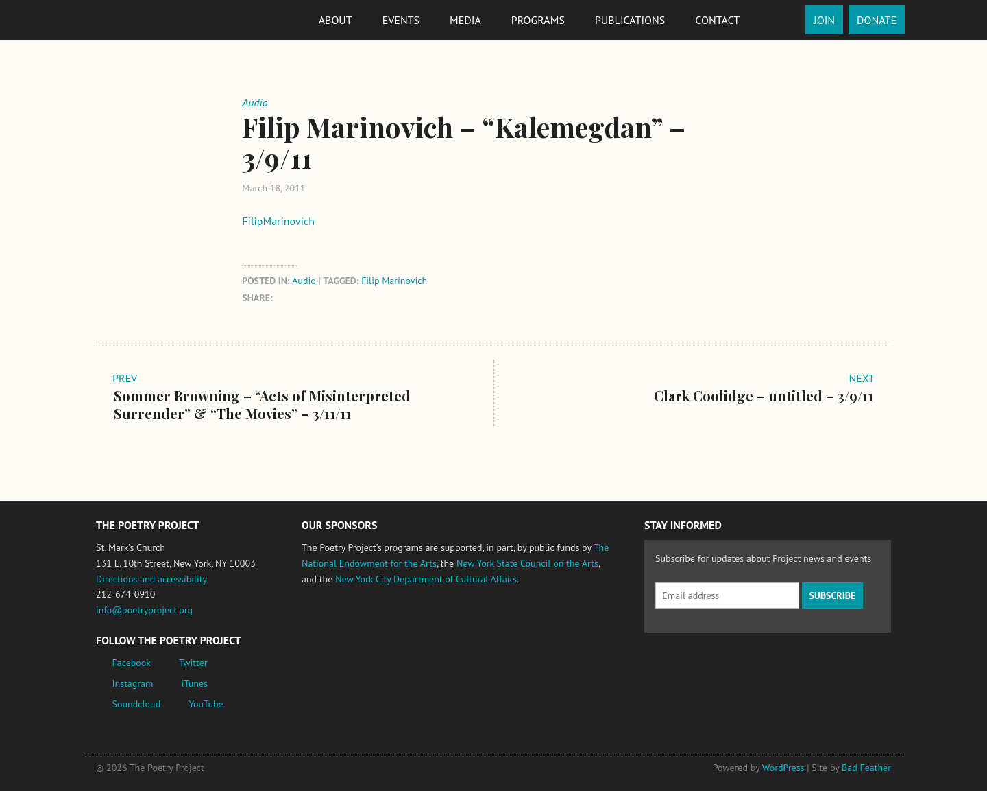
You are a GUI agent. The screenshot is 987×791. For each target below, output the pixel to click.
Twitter (193, 663)
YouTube (205, 704)
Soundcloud (136, 704)
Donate (877, 20)
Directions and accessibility (151, 579)
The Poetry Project (146, 19)
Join (824, 20)
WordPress (783, 768)
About (335, 20)
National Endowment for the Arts (339, 630)
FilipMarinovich (278, 221)
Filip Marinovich (394, 280)
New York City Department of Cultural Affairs (426, 579)
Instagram (133, 683)
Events (400, 20)
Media (465, 20)
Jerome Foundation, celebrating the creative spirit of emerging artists (428, 630)
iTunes (195, 683)
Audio (304, 280)
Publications (630, 20)
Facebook (131, 663)
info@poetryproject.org (144, 610)
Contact (717, 20)
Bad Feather (866, 768)
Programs (538, 20)
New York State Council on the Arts (527, 563)
